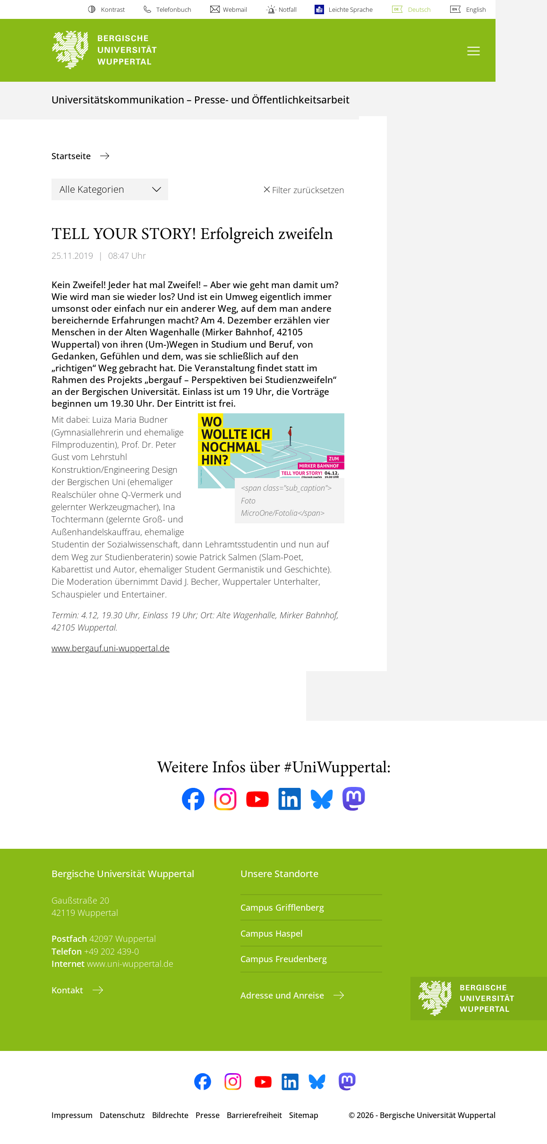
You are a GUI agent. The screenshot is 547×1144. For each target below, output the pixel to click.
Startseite (72, 156)
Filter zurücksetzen (308, 190)
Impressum (72, 1115)
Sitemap (303, 1115)
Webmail (235, 9)
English (476, 9)
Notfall (288, 9)
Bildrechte (170, 1115)
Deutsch (419, 9)
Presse (208, 1115)
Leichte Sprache (351, 9)
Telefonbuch (173, 9)
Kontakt (68, 990)
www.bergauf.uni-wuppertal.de (110, 648)
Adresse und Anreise (283, 995)
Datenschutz (122, 1115)
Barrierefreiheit (254, 1115)
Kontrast (113, 9)
